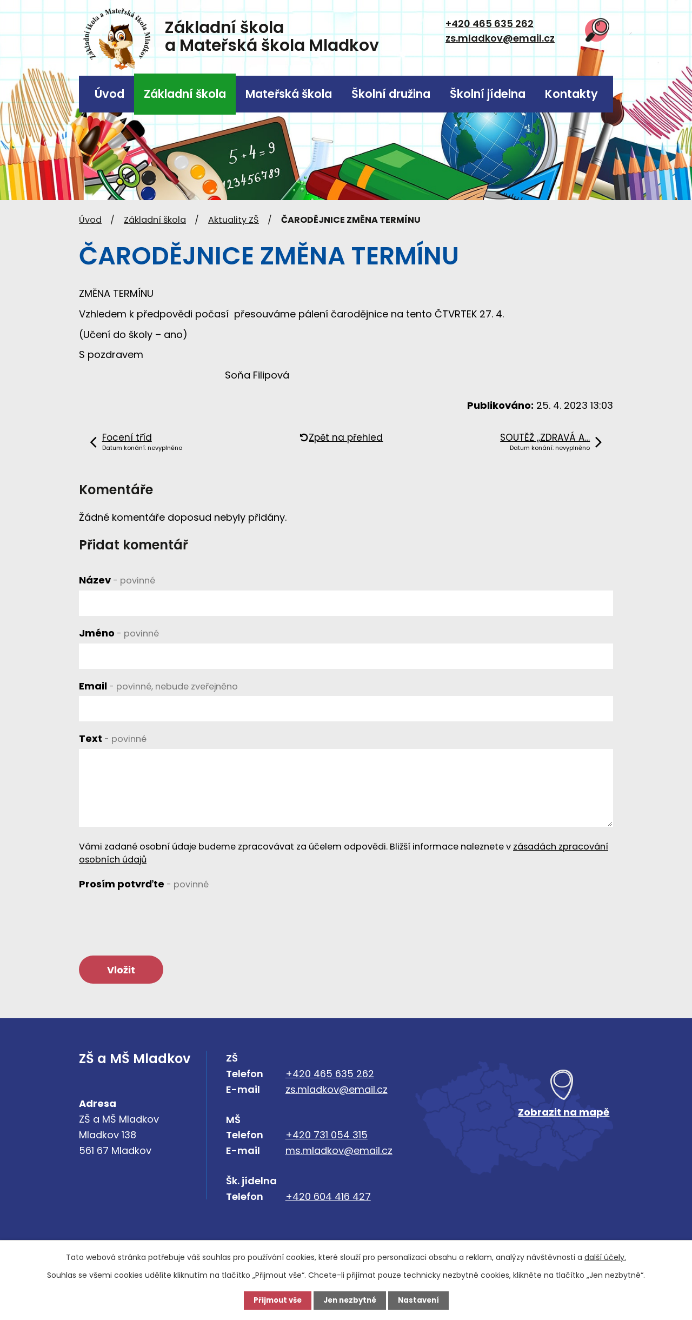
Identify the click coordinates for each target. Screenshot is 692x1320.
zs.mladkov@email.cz (500, 38)
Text (113, 738)
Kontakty (571, 94)
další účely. (605, 1256)
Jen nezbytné (350, 1300)
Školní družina (390, 94)
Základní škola (185, 94)
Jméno (119, 633)
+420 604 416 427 (328, 1199)
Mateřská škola (288, 94)
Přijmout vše (274, 1300)
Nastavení (421, 1300)
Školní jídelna (487, 94)
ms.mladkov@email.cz (338, 1153)
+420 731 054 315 (326, 1138)
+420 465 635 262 (489, 23)
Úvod (109, 94)
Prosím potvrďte (144, 884)
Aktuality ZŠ (233, 220)
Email (158, 686)
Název (117, 580)
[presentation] (161, 915)
